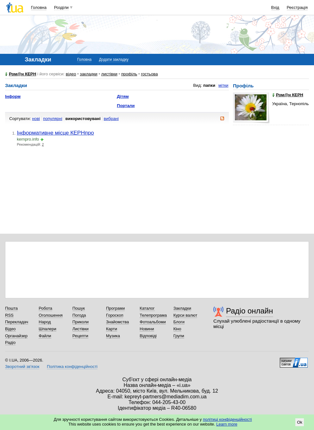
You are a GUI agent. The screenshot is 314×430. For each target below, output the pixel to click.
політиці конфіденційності (227, 419)
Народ (45, 321)
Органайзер (16, 335)
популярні (52, 118)
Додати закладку (114, 59)
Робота (45, 308)
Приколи (80, 321)
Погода (79, 315)
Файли (45, 335)
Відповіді (148, 335)
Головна (39, 7)
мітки (223, 85)
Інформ (13, 96)
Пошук (78, 308)
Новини (147, 328)
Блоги (179, 321)
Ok (299, 422)
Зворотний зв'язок (22, 366)
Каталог (147, 308)
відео (71, 74)
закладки (88, 74)
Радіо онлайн (249, 311)
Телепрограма (153, 315)
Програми (115, 308)
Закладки (182, 308)
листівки (109, 74)
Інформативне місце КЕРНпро (55, 133)
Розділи (61, 7)
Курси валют (185, 315)
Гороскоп (114, 315)
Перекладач (16, 321)
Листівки (80, 328)
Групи (178, 335)
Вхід (275, 7)
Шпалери (47, 328)
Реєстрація (297, 7)
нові (36, 118)
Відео (10, 328)
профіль (129, 74)
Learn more (226, 424)
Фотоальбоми (153, 321)
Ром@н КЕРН (22, 74)
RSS (9, 315)
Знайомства (117, 321)
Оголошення (51, 315)
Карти (111, 328)
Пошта (11, 308)
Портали (126, 105)
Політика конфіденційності (72, 366)
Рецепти (80, 335)
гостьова (149, 74)
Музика (113, 335)
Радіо (10, 342)
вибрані (111, 118)
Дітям (123, 96)
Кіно (177, 328)
